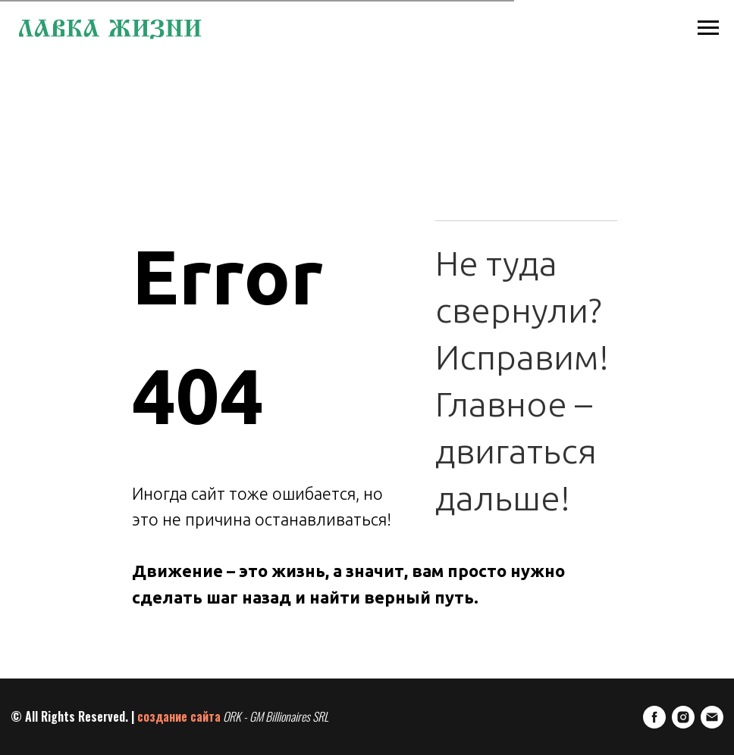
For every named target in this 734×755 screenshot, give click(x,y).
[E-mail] (712, 717)
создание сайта (179, 716)
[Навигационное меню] (708, 28)
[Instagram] (683, 717)
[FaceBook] (654, 717)
